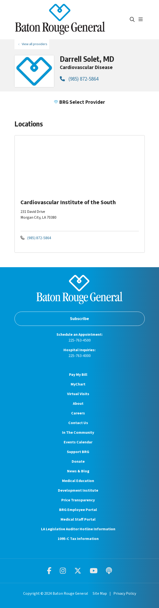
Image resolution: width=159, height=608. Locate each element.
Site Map (100, 593)
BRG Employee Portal (78, 509)
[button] (141, 19)
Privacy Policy (124, 593)
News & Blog (78, 471)
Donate (78, 461)
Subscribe (79, 319)
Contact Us (78, 423)
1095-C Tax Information (78, 538)
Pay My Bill (78, 374)
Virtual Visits (78, 394)
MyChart (78, 384)
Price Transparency (78, 500)
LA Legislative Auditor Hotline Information (78, 529)
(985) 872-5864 (79, 79)
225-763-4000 (80, 355)
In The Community (78, 432)
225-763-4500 (80, 340)
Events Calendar (78, 442)
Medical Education (78, 480)
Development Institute (78, 490)
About (78, 403)
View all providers (34, 44)
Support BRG (78, 451)
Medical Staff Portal (78, 519)
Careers (78, 413)
